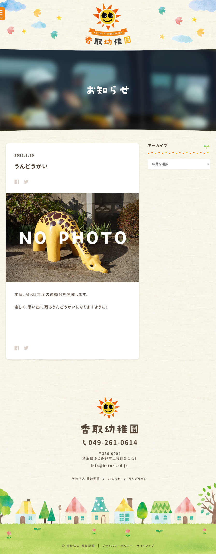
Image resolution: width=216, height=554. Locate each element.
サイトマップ (145, 546)
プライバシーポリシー (117, 546)
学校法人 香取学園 (80, 546)
